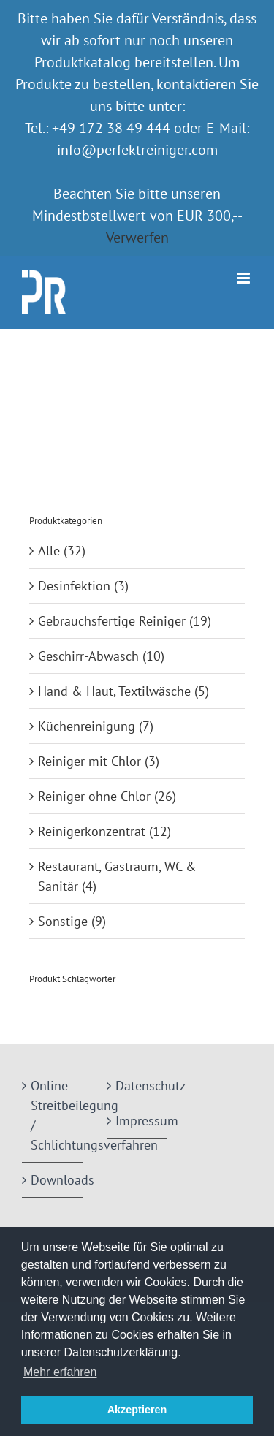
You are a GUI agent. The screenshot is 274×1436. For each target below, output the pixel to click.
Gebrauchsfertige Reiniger (112, 620)
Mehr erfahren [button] (60, 1372)
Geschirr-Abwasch (88, 655)
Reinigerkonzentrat (91, 831)
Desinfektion (74, 585)
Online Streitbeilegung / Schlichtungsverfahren (53, 1115)
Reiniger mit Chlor (89, 761)
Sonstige (63, 921)
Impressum (138, 1120)
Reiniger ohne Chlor (94, 796)
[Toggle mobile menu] (244, 278)
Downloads (53, 1179)
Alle (49, 550)
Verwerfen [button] (137, 237)
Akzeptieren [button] (137, 1410)
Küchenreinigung (86, 726)
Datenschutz (138, 1085)
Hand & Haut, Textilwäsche (114, 691)
